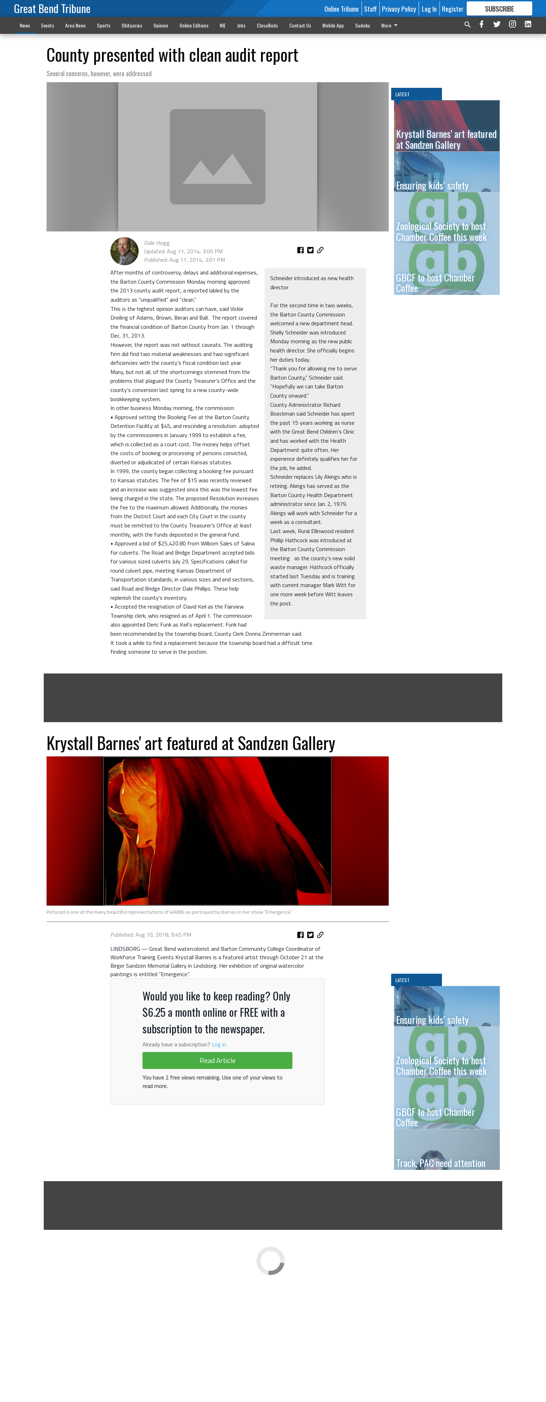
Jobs (241, 25)
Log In (429, 8)
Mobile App (333, 25)
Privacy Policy (399, 8)
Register (452, 8)
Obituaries (132, 25)
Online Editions (194, 25)
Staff (370, 8)
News (25, 25)
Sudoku (362, 25)
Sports (103, 25)
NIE (223, 25)
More (390, 25)
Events (47, 25)
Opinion (160, 25)
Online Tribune (341, 8)
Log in (219, 1207)
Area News (75, 25)
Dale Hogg (157, 331)
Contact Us (300, 25)
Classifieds (267, 25)
